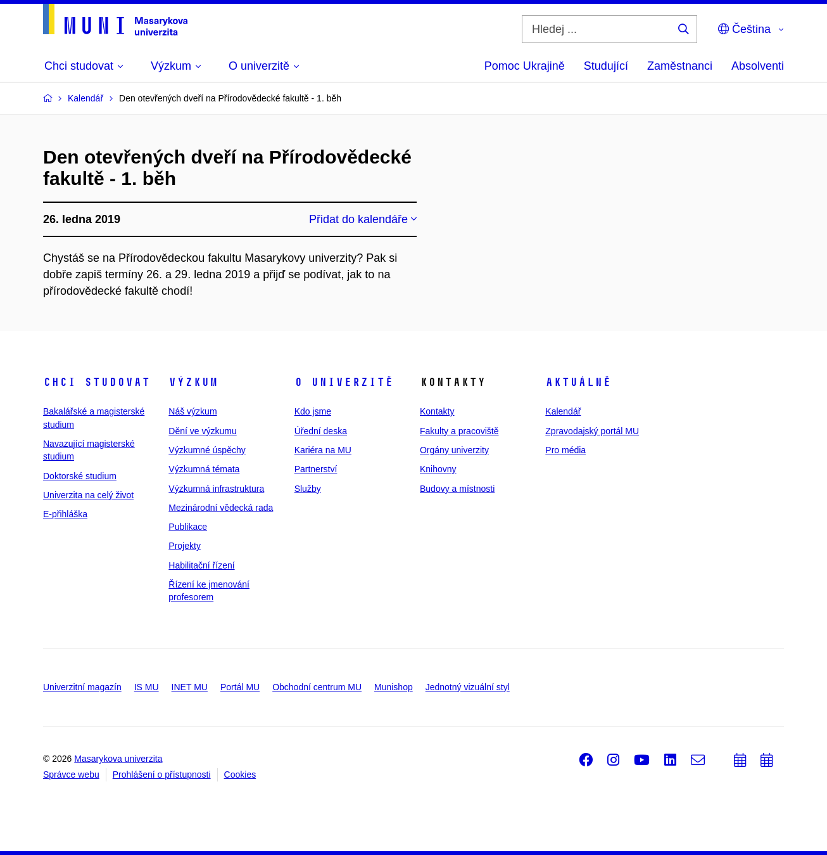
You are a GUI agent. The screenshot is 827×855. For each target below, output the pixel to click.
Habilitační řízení (201, 565)
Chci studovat (96, 382)
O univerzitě (343, 382)
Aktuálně (578, 382)
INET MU (190, 687)
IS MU (146, 687)
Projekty (184, 546)
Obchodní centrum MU (317, 687)
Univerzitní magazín (82, 687)
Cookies (240, 774)
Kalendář (563, 411)
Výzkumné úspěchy (206, 450)
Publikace (187, 527)
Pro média (565, 450)
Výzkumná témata (203, 469)
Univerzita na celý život (88, 495)
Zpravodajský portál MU (592, 431)
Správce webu (71, 774)
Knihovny (438, 469)
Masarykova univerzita (118, 759)
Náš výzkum (192, 411)
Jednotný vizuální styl (468, 687)
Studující (606, 66)
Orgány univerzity (454, 450)
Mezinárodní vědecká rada (220, 508)
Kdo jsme (312, 411)
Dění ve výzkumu (202, 431)
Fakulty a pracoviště (459, 431)
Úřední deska (320, 431)
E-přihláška (65, 514)
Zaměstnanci (679, 66)
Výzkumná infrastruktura (216, 489)
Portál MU (240, 687)
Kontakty (437, 411)
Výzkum (193, 382)
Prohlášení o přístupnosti (162, 774)
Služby (307, 489)
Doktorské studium (80, 476)
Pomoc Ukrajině (524, 66)
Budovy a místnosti (457, 489)
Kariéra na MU (322, 450)
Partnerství (316, 469)
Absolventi (757, 66)
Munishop (393, 687)
